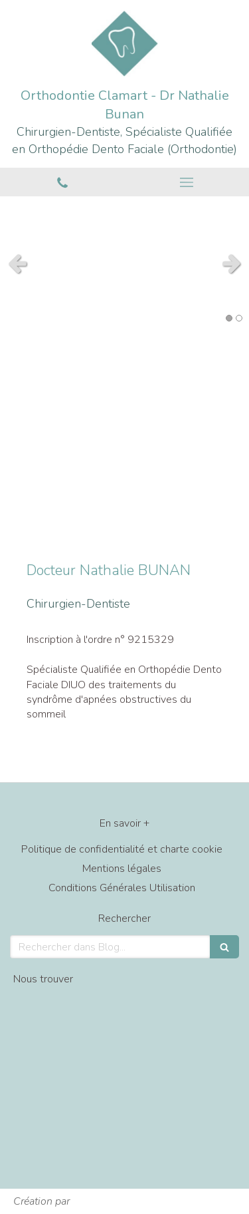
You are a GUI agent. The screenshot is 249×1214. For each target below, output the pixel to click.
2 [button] (239, 318)
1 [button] (229, 318)
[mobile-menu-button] (187, 182)
